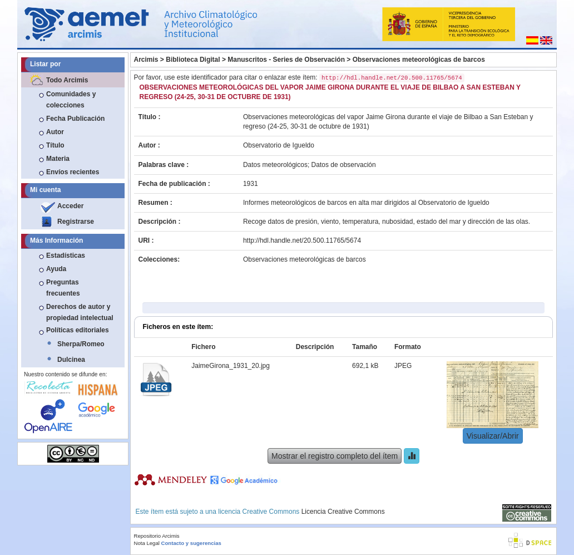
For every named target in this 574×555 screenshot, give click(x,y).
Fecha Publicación (75, 118)
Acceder (70, 206)
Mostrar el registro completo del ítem (334, 455)
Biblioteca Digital (193, 59)
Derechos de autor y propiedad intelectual (79, 312)
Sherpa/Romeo (81, 344)
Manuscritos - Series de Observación (286, 59)
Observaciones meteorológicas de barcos (419, 59)
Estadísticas (65, 255)
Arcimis (146, 59)
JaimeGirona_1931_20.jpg (230, 366)
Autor (55, 132)
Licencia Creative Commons (343, 511)
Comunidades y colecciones (71, 99)
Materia (58, 159)
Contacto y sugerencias (191, 543)
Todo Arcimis (67, 80)
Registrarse (75, 221)
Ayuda (56, 269)
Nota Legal (147, 543)
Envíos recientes (72, 172)
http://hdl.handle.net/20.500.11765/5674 (302, 240)
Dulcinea (71, 360)
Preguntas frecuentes (63, 287)
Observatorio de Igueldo (278, 145)
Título (55, 145)
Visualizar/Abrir (493, 435)
